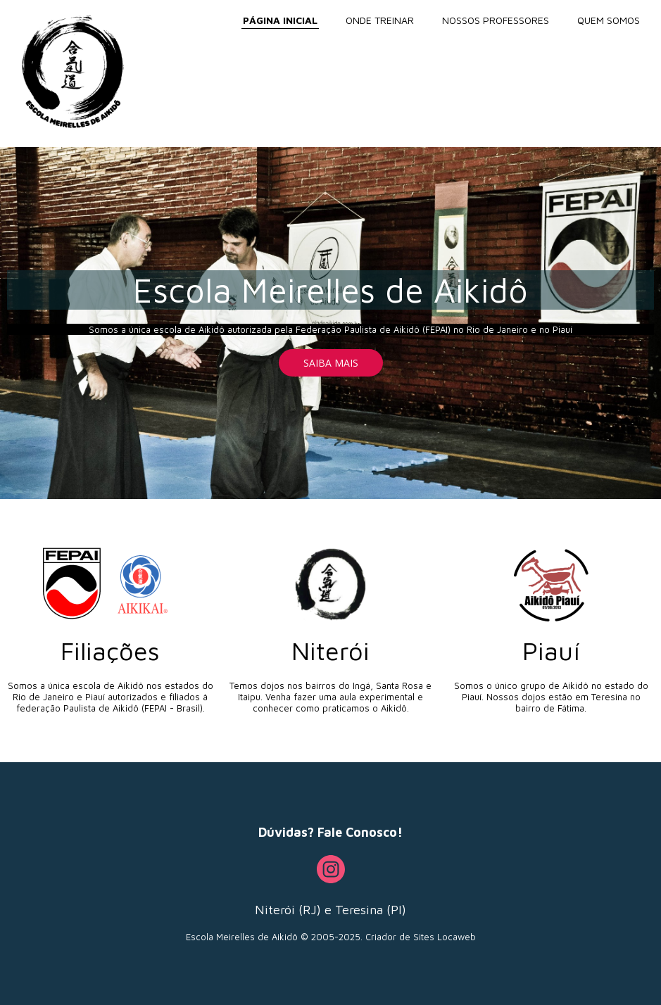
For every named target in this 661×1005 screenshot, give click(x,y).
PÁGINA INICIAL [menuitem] (280, 20)
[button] (331, 363)
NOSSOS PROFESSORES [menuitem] (495, 20)
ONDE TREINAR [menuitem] (380, 20)
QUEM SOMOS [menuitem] (608, 20)
